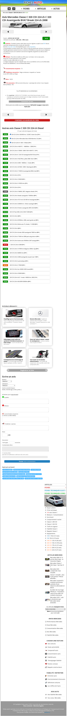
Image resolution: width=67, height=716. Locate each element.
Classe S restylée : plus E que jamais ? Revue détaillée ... (57, 576)
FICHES (26, 8)
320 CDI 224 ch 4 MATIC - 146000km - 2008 (21, 146)
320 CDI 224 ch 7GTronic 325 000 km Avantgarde (23, 199)
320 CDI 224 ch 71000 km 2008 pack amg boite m (23, 236)
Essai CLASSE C (51, 508)
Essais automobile (53, 647)
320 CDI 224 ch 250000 (16, 273)
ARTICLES (41, 8)
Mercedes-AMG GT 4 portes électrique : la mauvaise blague (56, 559)
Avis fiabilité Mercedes (55, 694)
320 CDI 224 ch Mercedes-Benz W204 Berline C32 (24, 138)
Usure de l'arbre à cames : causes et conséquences (39, 340)
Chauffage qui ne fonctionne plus (13, 319)
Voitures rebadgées (7, 469)
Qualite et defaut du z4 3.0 (9, 476)
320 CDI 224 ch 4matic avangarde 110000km (22, 195)
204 (54, 547)
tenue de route (11, 47)
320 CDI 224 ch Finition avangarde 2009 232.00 (22, 208)
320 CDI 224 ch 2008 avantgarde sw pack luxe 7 (22, 257)
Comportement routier (54, 519)
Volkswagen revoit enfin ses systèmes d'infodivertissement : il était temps (14, 341)
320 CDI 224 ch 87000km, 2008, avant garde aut (22, 220)
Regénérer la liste (27, 370)
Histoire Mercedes (35, 319)
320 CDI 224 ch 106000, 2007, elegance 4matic (22, 191)
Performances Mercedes (54, 621)
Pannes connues (53, 664)
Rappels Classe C (52, 531)
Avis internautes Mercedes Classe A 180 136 (13, 478)
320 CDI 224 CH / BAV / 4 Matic (19, 142)
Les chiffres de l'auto (54, 686)
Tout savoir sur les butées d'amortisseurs (37, 360)
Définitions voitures (54, 682)
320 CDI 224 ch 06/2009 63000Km (19, 281)
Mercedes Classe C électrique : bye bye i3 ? (57, 565)
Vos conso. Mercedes (54, 698)
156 (53, 536)
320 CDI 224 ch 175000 (16, 265)
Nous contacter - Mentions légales (33, 706)
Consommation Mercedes (55, 628)
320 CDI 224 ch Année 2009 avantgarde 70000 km (23, 232)
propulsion (32, 47)
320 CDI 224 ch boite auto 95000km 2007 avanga (23, 240)
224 (54, 550)
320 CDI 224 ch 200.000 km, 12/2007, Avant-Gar (24, 134)
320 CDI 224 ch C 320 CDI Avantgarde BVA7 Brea (23, 154)
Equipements (51, 533)
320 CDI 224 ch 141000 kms (17, 183)
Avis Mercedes (51, 632)
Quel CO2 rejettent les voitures (10, 472)
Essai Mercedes (51, 625)
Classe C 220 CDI (52, 524)
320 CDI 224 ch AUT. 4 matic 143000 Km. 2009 (22, 277)
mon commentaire (27, 461)
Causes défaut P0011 (24, 472)
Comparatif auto (53, 650)
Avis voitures (52, 644)
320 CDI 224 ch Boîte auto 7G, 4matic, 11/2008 (22, 224)
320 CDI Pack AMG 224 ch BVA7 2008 (20, 212)
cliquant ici (47, 712)
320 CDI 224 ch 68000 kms (17, 253)
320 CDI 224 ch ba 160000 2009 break (20, 269)
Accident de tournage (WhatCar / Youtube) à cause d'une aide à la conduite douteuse (57, 592)
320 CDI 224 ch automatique (17, 261)
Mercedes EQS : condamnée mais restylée (55, 570)
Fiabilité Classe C (52, 529)
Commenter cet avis (27, 101)
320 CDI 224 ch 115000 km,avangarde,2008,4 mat (23, 171)
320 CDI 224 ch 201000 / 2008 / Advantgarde (22, 167)
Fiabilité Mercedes (52, 635)
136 (54, 543)
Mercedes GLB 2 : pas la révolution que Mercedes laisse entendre (57, 599)
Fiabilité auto (52, 657)
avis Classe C (52, 512)
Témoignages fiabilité (54, 660)
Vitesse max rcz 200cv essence (34, 474)
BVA (44, 43)
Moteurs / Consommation (55, 515)
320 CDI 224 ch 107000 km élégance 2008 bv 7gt (23, 249)
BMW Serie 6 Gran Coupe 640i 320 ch (25, 476)
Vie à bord (50, 517)
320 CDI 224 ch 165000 (16, 179)
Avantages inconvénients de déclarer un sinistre (14, 474)
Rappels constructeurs (55, 667)
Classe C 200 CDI (52, 522)
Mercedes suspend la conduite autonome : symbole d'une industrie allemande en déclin (57, 584)
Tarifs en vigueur (52, 526)
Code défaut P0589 (35, 469)
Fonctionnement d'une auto (56, 679)
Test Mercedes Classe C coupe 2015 (33, 478)
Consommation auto (54, 654)
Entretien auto (52, 676)
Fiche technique (52, 510)
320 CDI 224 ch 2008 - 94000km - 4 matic (20, 163)
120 (54, 540)
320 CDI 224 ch (14, 175)
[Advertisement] (27, 294)
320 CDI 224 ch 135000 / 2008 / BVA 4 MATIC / (22, 150)
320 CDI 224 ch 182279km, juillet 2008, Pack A (22, 159)
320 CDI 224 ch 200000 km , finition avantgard (22, 204)
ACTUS (56, 8)
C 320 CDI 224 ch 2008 (16, 244)
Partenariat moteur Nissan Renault (21, 469)
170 (54, 545)
